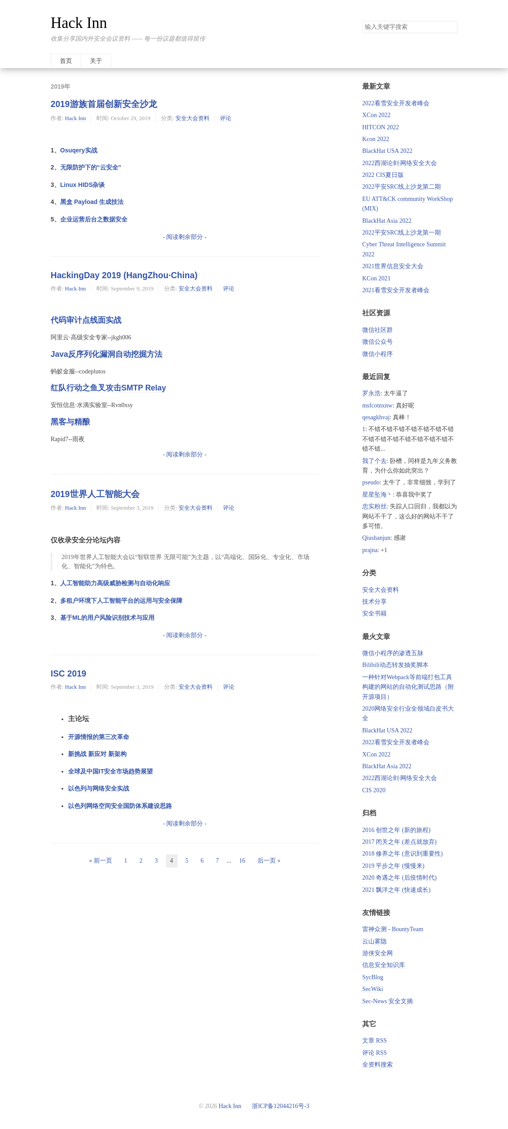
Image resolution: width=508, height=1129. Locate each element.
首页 (66, 61)
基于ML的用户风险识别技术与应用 (107, 617)
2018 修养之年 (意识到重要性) (402, 853)
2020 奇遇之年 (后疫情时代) (399, 877)
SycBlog (372, 977)
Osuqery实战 (78, 150)
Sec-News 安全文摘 (387, 1001)
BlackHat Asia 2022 (387, 221)
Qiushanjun (376, 538)
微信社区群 (377, 330)
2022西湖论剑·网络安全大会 (399, 163)
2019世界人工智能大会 (95, 494)
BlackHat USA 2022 (387, 151)
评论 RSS (374, 1053)
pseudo (371, 482)
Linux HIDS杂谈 (82, 184)
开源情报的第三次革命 (98, 736)
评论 (225, 118)
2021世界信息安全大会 (392, 266)
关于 (96, 61)
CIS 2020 (373, 790)
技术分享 (374, 601)
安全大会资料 (192, 118)
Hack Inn (79, 22)
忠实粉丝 (374, 506)
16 (242, 860)
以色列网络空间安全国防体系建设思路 (120, 805)
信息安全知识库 (383, 965)
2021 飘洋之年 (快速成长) (396, 890)
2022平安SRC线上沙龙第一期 (401, 232)
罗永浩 (371, 393)
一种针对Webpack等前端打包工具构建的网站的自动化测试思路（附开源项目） (408, 687)
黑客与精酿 (70, 422)
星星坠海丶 (377, 494)
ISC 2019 (68, 673)
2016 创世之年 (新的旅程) (396, 830)
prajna (370, 550)
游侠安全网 (377, 953)
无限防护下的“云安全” (90, 167)
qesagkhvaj (376, 417)
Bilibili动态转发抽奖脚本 (395, 665)
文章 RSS (374, 1040)
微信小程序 (377, 354)
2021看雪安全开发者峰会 (395, 290)
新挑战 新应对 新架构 (97, 753)
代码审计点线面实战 (86, 320)
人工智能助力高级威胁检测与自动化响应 (115, 583)
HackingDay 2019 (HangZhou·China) (124, 275)
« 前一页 (100, 860)
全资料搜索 (377, 1064)
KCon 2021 (376, 278)
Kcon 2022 (375, 139)
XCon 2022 (376, 115)
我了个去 (374, 461)
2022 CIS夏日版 (383, 175)
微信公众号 (377, 341)
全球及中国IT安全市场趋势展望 (110, 771)
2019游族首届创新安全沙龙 (104, 104)
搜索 (450, 27)
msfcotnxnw (377, 405)
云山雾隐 (374, 941)
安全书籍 (374, 613)
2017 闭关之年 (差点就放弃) (399, 842)
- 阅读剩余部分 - (184, 237)
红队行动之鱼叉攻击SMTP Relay (108, 387)
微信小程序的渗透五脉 (392, 653)
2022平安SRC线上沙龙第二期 (401, 186)
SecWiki (372, 989)
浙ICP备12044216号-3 (280, 1106)
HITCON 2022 (380, 127)
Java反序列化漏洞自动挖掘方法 (106, 354)
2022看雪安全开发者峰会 (395, 103)
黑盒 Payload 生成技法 (92, 201)
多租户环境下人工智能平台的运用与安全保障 (121, 600)
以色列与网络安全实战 (98, 788)
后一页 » (269, 860)
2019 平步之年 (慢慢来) (393, 866)
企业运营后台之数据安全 (93, 219)
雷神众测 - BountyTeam (392, 929)
